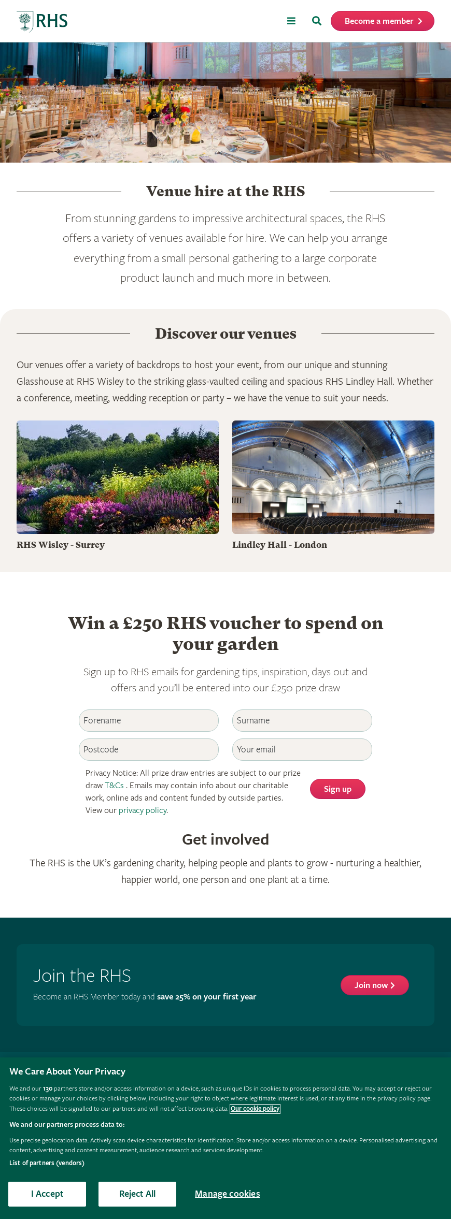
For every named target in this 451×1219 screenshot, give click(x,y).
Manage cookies (227, 1193)
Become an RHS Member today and (145, 997)
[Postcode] (149, 749)
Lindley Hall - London (279, 545)
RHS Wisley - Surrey (61, 545)
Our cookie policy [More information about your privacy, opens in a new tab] (255, 1109)
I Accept (47, 1193)
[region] (225, 1138)
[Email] (302, 749)
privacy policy (142, 811)
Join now (371, 986)
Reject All (137, 1193)
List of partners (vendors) (46, 1163)
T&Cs (114, 786)
